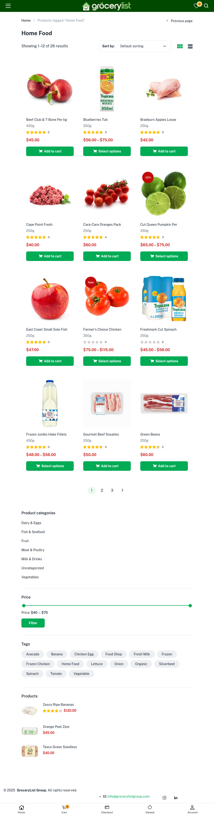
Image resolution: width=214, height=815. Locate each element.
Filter (33, 623)
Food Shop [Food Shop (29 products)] (114, 654)
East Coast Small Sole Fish (46, 329)
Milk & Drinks (31, 559)
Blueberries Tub (95, 120)
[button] (50, 151)
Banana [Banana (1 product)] (57, 654)
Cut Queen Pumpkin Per (158, 224)
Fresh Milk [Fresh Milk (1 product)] (142, 654)
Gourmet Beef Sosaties (101, 434)
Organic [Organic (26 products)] (141, 664)
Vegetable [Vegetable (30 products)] (81, 674)
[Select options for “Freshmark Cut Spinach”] (164, 361)
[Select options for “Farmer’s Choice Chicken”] (107, 361)
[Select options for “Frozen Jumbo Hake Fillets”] (50, 466)
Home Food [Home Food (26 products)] (70, 664)
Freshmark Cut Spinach (158, 329)
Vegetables (30, 577)
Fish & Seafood (33, 532)
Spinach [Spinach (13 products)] (32, 674)
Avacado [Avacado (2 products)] (32, 654)
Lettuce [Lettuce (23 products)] (97, 664)
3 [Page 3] (112, 490)
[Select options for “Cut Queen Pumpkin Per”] (164, 256)
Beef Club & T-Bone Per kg (46, 120)
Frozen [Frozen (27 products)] (167, 654)
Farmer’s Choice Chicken (102, 329)
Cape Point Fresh (39, 224)
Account (192, 809)
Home (21, 809)
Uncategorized (32, 568)
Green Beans (150, 434)
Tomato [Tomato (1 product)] (56, 674)
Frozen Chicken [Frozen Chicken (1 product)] (38, 664)
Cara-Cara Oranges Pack (102, 224)
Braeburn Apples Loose (158, 120)
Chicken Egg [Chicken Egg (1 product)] (84, 654)
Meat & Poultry (32, 550)
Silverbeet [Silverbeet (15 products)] (167, 664)
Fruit (25, 541)
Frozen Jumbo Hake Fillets (46, 434)
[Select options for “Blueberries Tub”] (107, 151)
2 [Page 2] (102, 490)
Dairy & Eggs (31, 523)
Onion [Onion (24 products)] (118, 664)
